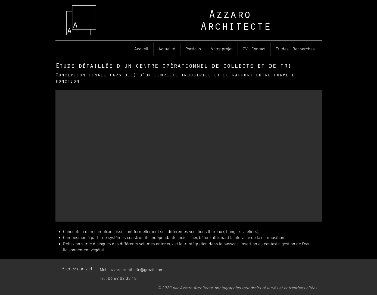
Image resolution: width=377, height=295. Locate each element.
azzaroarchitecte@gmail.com (137, 270)
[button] (188, 156)
